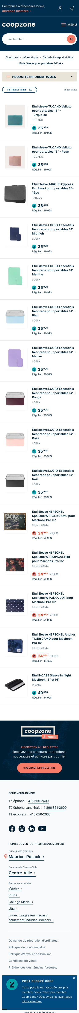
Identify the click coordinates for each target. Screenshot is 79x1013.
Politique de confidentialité (27, 947)
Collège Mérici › (21, 902)
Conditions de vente (22, 961)
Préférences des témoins (33, 967)
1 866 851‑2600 (55, 807)
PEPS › (14, 895)
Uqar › (14, 908)
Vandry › (15, 888)
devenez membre (16, 10)
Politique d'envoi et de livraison (30, 954)
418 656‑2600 (38, 801)
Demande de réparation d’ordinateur (34, 940)
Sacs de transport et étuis (58, 57)
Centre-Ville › (22, 872)
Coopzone (12, 57)
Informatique (30, 57)
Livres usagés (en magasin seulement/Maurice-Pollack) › (31, 917)
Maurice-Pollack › (26, 856)
